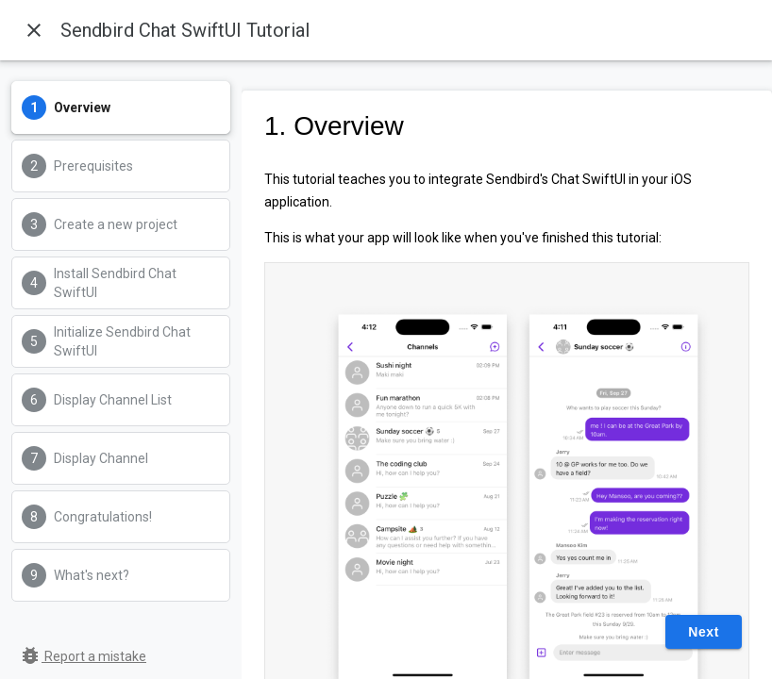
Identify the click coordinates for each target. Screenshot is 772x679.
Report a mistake (82, 656)
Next (703, 631)
